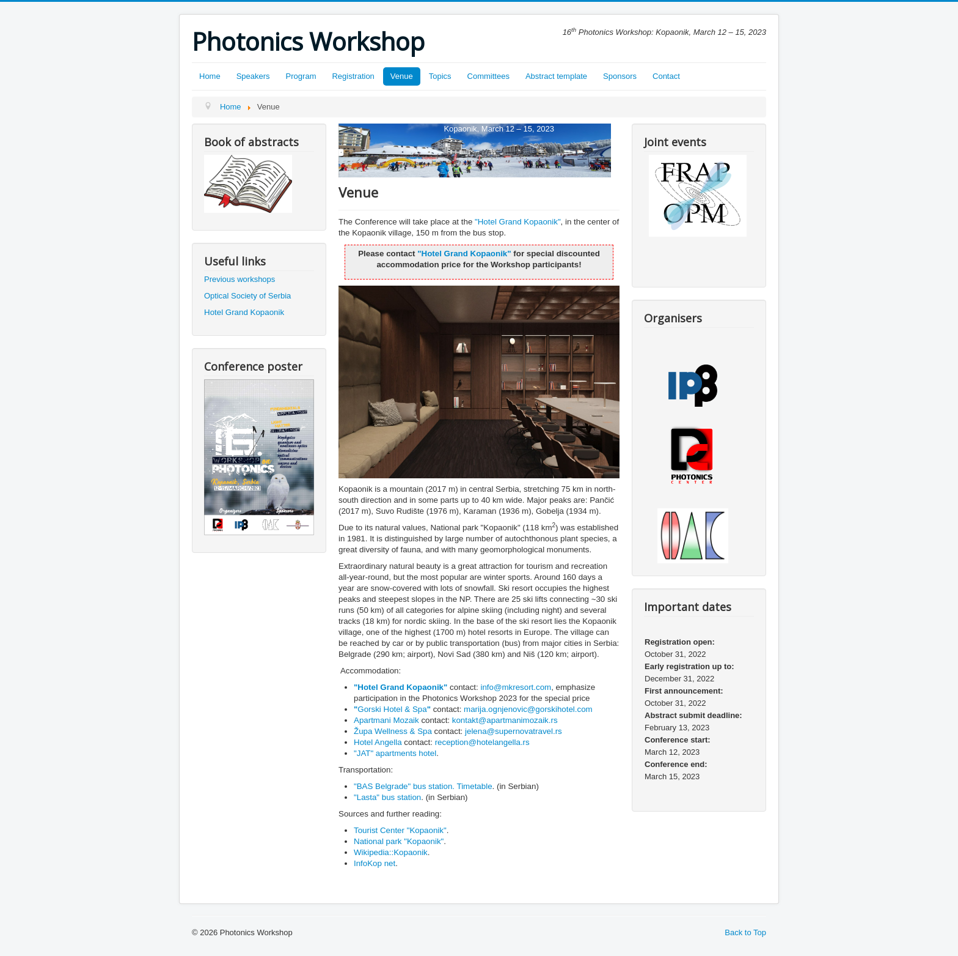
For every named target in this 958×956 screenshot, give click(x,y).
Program (301, 76)
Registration (353, 76)
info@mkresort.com (515, 687)
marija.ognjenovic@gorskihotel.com (528, 709)
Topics (440, 76)
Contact (666, 76)
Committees (488, 76)
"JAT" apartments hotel (395, 753)
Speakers (253, 76)
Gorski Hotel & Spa (391, 709)
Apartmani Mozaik (387, 720)
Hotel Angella (378, 742)
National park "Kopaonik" (399, 841)
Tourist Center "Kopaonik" (400, 830)
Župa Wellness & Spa (393, 731)
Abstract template (556, 76)
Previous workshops (239, 279)
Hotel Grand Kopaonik (244, 312)
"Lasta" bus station (387, 797)
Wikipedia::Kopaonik (391, 852)
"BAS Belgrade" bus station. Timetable (423, 786)
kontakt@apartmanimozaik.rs (505, 720)
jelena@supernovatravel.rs (513, 731)
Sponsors (620, 76)
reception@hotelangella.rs (482, 742)
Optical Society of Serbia (247, 295)
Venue (401, 76)
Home (210, 76)
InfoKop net (374, 863)
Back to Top (745, 932)
